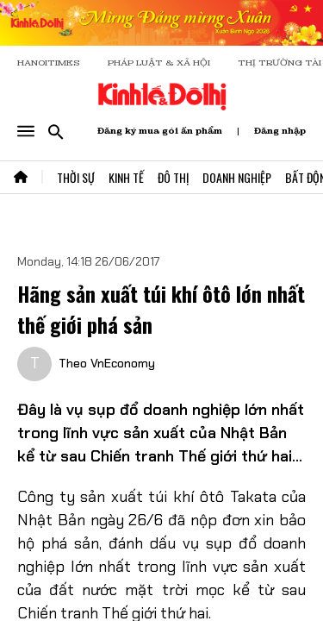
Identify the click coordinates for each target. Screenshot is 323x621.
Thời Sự (76, 177)
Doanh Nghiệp (236, 177)
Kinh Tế (126, 177)
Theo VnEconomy (107, 363)
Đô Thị (173, 177)
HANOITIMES (48, 62)
